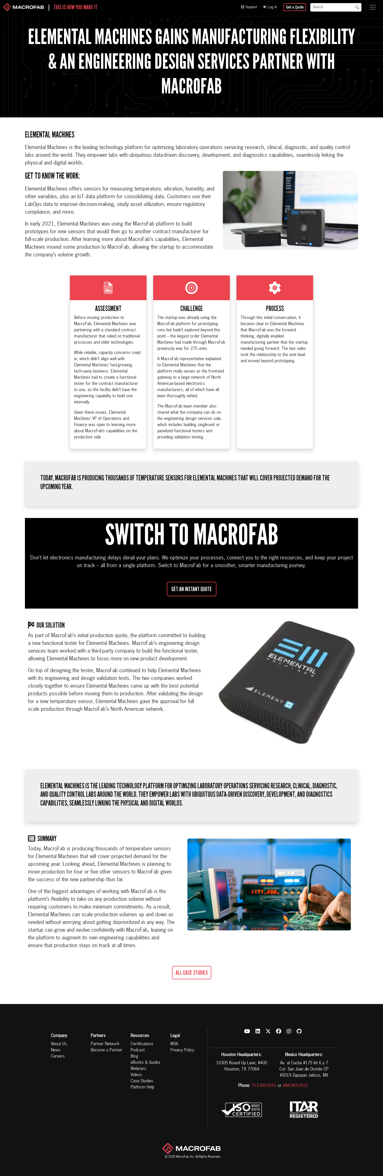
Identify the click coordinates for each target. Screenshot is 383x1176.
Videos (136, 1075)
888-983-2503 (295, 1086)
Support (249, 7)
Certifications (142, 1044)
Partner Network (105, 1044)
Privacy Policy (182, 1050)
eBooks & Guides (145, 1063)
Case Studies (142, 1081)
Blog (134, 1056)
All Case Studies (192, 972)
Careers (58, 1056)
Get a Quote (295, 7)
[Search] (331, 7)
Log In (270, 7)
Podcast (138, 1050)
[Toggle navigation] (373, 7)
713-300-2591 (264, 1086)
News (55, 1050)
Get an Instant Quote (191, 589)
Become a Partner (106, 1050)
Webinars (138, 1069)
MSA (174, 1044)
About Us (59, 1044)
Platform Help (142, 1087)
